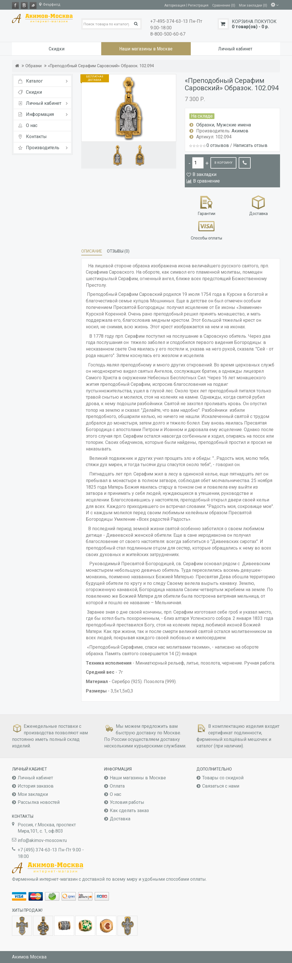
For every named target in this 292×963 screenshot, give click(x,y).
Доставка (258, 205)
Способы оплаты (206, 229)
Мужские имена (233, 125)
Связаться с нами (220, 786)
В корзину (223, 163)
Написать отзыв (250, 145)
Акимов (240, 131)
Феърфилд (49, 5)
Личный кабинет (35, 777)
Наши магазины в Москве (138, 777)
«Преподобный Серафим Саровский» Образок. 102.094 (101, 65)
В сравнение (206, 181)
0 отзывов (217, 145)
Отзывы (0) (118, 251)
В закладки (204, 174)
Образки (33, 65)
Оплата (117, 786)
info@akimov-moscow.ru (42, 840)
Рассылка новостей (39, 802)
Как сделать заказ (129, 810)
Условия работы (127, 802)
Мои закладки (33, 794)
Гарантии (206, 205)
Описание (91, 251)
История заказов (36, 786)
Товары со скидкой (223, 777)
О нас (115, 794)
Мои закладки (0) (253, 5)
